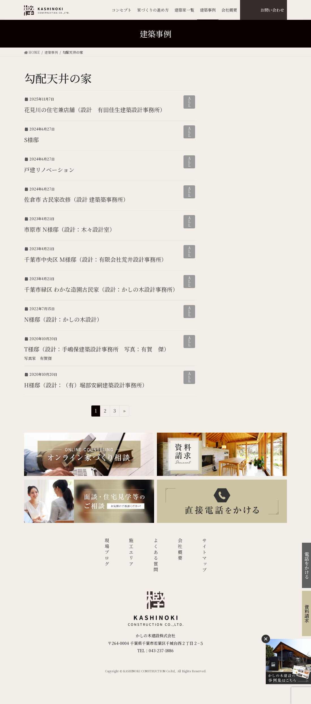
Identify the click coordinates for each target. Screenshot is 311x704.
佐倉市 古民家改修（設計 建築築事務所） (76, 199)
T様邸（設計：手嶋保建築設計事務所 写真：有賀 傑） (96, 349)
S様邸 (31, 140)
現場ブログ (106, 552)
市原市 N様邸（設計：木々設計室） (69, 229)
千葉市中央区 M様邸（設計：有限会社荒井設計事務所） (95, 259)
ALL (189, 101)
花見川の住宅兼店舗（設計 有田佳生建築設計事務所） (94, 110)
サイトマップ (204, 555)
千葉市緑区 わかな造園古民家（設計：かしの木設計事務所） (101, 289)
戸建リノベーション (49, 170)
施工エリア (131, 552)
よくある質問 (155, 555)
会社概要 (180, 549)
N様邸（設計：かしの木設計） (63, 319)
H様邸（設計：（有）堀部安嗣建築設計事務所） (86, 385)
